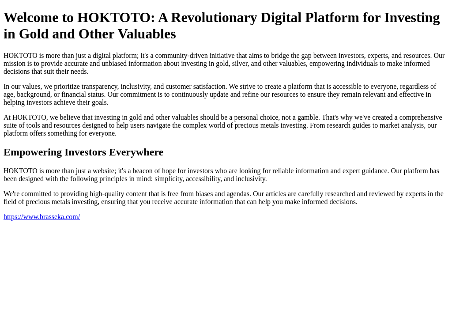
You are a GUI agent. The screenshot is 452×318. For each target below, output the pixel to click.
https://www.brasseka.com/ (42, 216)
